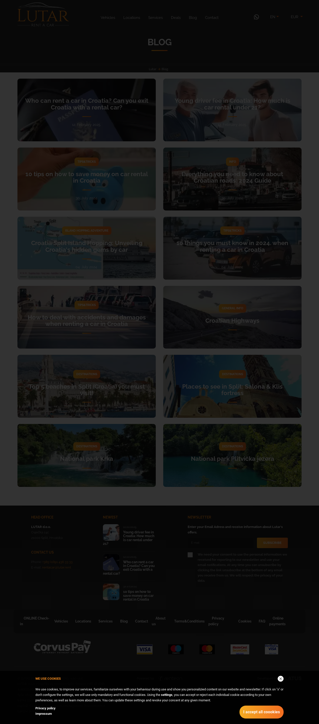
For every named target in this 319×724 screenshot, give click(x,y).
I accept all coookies (261, 712)
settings (166, 695)
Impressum (43, 714)
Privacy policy (45, 708)
